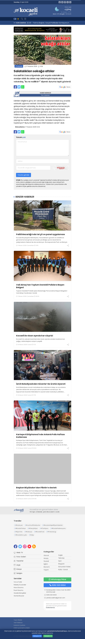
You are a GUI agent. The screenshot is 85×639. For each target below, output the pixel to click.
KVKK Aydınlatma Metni (22, 628)
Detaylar (37, 636)
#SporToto (18, 532)
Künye (18, 569)
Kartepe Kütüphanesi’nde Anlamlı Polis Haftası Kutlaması (40, 435)
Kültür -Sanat (63, 570)
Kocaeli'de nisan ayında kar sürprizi (34, 335)
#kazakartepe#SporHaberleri (52, 525)
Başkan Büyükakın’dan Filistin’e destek (36, 487)
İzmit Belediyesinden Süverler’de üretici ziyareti (40, 384)
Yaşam (46, 570)
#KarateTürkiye (20, 528)
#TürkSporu (44, 528)
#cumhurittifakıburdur (32, 525)
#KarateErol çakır (21, 535)
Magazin (61, 564)
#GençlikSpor (33, 528)
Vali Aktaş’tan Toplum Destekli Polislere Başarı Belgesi (40, 286)
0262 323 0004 (58, 585)
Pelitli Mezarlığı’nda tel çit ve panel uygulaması (40, 234)
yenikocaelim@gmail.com (55, 598)
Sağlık (60, 555)
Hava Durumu (18, 587)
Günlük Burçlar (19, 596)
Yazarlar (18, 561)
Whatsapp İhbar (57, 579)
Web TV (18, 552)
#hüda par (19, 525)
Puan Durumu (18, 590)
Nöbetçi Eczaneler (20, 585)
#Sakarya (28, 532)
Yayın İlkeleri (18, 620)
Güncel (18, 66)
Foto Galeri (20, 557)
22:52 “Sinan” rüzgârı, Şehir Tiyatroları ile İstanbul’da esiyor (50, 23)
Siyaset (46, 561)
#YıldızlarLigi (51, 532)
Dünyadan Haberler (65, 567)
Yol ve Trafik (18, 582)
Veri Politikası (18, 623)
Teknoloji (61, 558)
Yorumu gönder (23, 175)
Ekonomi (47, 567)
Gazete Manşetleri (20, 593)
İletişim (18, 573)
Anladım (48, 636)
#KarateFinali (39, 532)
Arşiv (17, 565)
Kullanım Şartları (19, 625)
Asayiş (46, 558)
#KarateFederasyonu (58, 528)
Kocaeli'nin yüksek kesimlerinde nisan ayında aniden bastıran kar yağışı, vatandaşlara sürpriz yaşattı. (40, 340)
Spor (60, 561)
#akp (31, 535)
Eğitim (46, 564)
